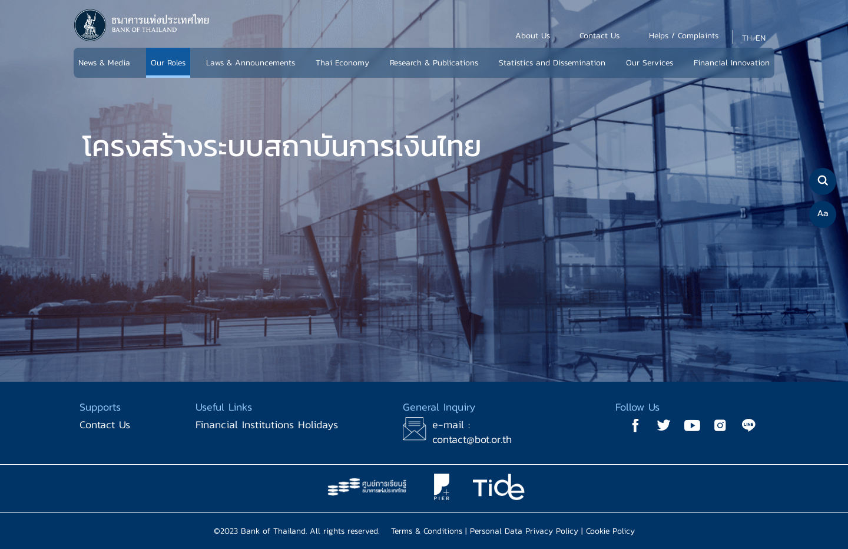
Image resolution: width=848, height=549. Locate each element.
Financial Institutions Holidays (267, 424)
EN (761, 38)
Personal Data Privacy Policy (524, 531)
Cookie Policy (610, 531)
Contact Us (105, 424)
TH (747, 38)
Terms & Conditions (426, 531)
